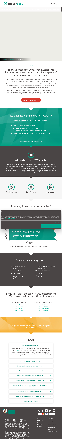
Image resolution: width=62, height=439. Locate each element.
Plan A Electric (19, 305)
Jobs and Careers (52, 431)
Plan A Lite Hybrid (43, 306)
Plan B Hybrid (19, 310)
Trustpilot (31, 65)
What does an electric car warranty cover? (30, 371)
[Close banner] (60, 211)
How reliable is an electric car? (30, 345)
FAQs (38, 422)
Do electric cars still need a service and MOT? (30, 391)
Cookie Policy (52, 422)
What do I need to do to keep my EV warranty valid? (30, 380)
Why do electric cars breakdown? (30, 401)
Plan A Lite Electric (43, 305)
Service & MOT (21, 9)
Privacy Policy (52, 424)
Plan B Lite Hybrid (43, 310)
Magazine (39, 424)
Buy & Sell (43, 9)
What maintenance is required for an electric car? (30, 396)
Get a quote (19, 43)
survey (17, 350)
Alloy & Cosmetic (35, 9)
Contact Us (40, 420)
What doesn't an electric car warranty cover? (30, 375)
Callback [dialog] (11, 412)
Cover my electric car (31, 100)
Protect (49, 9)
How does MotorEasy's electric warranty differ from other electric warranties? (30, 386)
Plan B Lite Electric (43, 308)
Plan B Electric (19, 308)
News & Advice (56, 9)
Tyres (28, 9)
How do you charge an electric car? (30, 361)
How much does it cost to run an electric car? (30, 366)
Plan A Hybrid (19, 306)
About (38, 418)
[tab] (31, 350)
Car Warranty (4, 9)
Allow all (50, 226)
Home (4, 59)
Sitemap (50, 429)
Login (53, 3)
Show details (57, 222)
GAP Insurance (12, 9)
